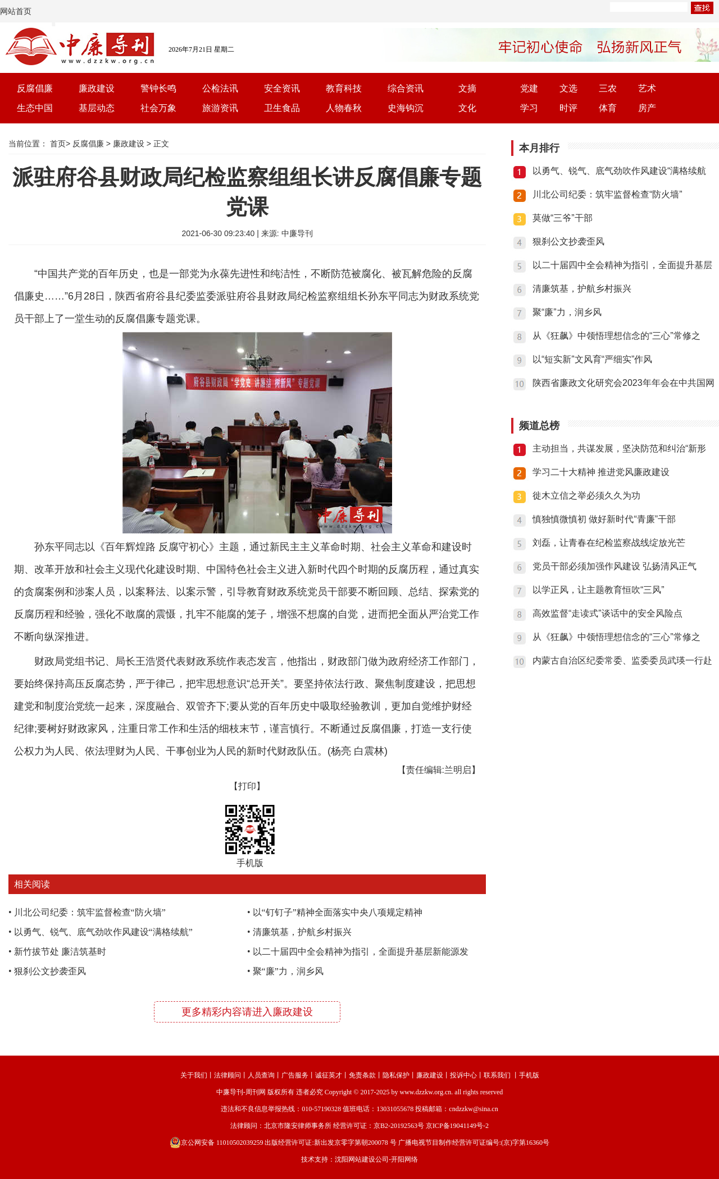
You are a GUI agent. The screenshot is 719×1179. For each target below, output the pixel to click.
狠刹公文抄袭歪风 (50, 971)
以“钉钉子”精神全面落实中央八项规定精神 (337, 912)
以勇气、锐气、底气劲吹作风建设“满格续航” (103, 932)
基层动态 (97, 108)
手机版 (529, 1075)
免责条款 (362, 1075)
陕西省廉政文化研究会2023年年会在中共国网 (624, 383)
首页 (58, 143)
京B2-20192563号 (399, 1126)
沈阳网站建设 (355, 1159)
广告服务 (294, 1075)
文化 (467, 108)
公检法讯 (220, 88)
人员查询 (261, 1075)
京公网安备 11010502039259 (216, 1142)
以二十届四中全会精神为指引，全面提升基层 (622, 265)
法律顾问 (227, 1075)
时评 (568, 108)
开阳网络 (404, 1159)
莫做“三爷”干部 (563, 218)
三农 (608, 88)
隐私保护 (396, 1075)
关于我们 (193, 1075)
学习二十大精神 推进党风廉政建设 (601, 472)
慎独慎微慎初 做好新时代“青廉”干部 (604, 519)
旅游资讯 (220, 108)
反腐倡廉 (35, 88)
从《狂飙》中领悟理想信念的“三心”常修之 (616, 335)
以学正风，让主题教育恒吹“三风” (599, 590)
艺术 (647, 88)
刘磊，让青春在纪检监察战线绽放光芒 (609, 542)
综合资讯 (406, 88)
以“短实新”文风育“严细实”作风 (592, 359)
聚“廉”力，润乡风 (288, 971)
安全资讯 (282, 88)
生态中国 (35, 108)
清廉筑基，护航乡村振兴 (302, 932)
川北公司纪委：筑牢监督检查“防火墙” (90, 912)
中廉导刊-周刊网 (241, 1092)
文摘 (467, 88)
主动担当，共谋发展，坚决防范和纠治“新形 (619, 448)
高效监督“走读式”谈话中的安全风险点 (607, 613)
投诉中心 (463, 1075)
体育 (608, 108)
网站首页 (15, 11)
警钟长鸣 (158, 88)
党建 (529, 88)
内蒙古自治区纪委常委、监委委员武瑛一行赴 (622, 660)
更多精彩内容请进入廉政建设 (247, 1011)
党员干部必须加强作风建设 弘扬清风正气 (615, 566)
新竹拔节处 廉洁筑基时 (60, 951)
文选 (568, 88)
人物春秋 (344, 108)
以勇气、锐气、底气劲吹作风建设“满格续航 (619, 171)
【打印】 (247, 786)
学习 (529, 108)
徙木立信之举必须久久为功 (586, 495)
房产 (647, 108)
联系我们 (497, 1075)
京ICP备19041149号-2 (457, 1126)
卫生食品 (282, 108)
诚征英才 (328, 1075)
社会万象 (158, 108)
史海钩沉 (406, 108)
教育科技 (344, 88)
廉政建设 (97, 88)
